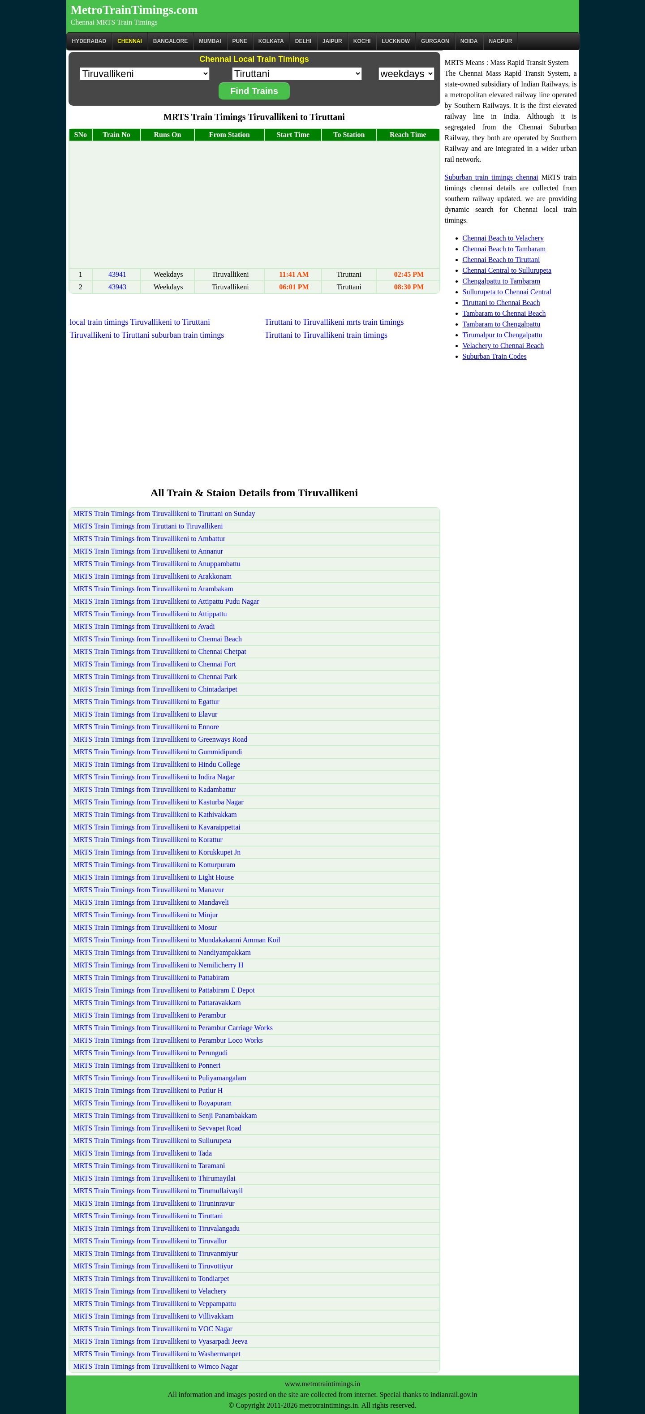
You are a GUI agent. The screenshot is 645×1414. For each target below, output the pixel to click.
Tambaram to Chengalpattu (502, 324)
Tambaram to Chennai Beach (504, 313)
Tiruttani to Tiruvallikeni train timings (326, 335)
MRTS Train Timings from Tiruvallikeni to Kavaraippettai (157, 827)
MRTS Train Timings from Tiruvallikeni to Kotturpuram (154, 864)
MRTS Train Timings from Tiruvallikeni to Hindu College (157, 764)
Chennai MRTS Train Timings (114, 22)
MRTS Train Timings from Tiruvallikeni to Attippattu (150, 614)
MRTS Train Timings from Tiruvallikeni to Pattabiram (151, 977)
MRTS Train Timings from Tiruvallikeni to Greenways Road (160, 739)
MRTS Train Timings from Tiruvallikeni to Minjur (146, 915)
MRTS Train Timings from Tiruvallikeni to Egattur (146, 701)
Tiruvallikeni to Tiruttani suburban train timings (147, 335)
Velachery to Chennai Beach (503, 345)
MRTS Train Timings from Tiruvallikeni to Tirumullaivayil (158, 1191)
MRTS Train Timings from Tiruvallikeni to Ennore (146, 727)
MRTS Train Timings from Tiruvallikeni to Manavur (148, 890)
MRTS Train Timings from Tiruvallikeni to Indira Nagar (154, 777)
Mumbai (210, 41)
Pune (239, 41)
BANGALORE (170, 41)
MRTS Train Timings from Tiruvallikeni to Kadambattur (154, 789)
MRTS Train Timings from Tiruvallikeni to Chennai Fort (154, 664)
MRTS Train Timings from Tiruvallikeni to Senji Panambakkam (165, 1115)
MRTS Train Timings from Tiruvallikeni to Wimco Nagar (155, 1366)
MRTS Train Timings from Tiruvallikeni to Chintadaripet (155, 689)
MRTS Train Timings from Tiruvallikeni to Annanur (148, 551)
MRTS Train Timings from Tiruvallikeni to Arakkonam (152, 576)
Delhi (303, 41)
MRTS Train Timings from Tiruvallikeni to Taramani (149, 1165)
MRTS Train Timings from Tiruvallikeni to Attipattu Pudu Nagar (166, 601)
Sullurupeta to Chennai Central (507, 292)
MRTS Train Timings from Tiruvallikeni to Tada (142, 1153)
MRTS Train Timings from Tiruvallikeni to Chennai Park (155, 676)
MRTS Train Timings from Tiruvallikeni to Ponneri (147, 1065)
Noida (469, 41)
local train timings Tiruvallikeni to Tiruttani (140, 322)
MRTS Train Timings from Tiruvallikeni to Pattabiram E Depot (164, 990)
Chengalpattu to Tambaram (502, 281)
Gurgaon (435, 41)
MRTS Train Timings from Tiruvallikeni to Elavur (145, 714)
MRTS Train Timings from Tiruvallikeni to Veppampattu (154, 1303)
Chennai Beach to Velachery (503, 238)
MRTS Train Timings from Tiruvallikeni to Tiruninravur (154, 1203)
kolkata (271, 41)
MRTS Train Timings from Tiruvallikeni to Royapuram (152, 1103)
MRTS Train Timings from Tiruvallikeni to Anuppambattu (157, 563)
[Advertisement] (254, 204)
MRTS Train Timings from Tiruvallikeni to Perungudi (150, 1053)
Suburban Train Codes (495, 356)
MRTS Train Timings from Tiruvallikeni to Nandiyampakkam (162, 952)
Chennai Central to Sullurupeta (507, 270)
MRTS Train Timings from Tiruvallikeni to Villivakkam (153, 1316)
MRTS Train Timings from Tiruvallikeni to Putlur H (148, 1090)
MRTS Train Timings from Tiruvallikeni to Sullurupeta (152, 1140)
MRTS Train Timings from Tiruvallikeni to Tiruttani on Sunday (164, 513)
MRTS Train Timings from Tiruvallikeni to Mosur (145, 927)
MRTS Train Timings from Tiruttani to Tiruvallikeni (148, 526)
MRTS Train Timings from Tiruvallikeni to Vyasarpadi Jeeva (160, 1341)
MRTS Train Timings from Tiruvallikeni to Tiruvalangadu (156, 1228)
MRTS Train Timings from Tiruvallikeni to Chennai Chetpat (159, 651)
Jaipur (332, 41)
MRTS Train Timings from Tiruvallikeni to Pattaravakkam (157, 1002)
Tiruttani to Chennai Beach (501, 302)
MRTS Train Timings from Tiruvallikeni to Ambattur (149, 538)
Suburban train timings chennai (491, 177)
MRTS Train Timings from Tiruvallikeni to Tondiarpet (151, 1278)
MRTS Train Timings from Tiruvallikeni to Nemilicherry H (158, 965)
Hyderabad (89, 41)
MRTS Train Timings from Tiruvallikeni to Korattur (148, 839)
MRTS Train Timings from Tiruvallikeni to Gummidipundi (157, 752)
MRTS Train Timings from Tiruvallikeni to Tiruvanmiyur (155, 1253)
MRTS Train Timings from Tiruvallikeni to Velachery (150, 1291)
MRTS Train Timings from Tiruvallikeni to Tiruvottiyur (153, 1266)
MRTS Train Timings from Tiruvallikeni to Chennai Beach (157, 639)
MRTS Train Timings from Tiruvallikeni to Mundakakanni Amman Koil (176, 940)
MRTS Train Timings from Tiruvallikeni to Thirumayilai (154, 1178)
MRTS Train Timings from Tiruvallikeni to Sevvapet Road (157, 1128)
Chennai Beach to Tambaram (504, 249)
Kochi (362, 41)
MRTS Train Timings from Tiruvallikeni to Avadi (144, 626)
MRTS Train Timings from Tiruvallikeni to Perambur (149, 1015)
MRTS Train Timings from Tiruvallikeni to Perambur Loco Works (168, 1040)
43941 (117, 274)
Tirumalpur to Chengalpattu (502, 335)
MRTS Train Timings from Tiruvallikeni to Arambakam (153, 589)
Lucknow (396, 41)
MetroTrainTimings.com (134, 10)
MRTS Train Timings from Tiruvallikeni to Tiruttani (148, 1216)
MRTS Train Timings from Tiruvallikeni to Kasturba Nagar (158, 802)
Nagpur (500, 41)
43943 (117, 287)
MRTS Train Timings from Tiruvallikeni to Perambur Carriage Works (173, 1027)
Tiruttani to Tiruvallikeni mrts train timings (334, 322)
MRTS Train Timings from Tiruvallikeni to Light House (153, 877)
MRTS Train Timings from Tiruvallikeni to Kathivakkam (155, 814)
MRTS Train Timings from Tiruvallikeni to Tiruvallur (150, 1241)
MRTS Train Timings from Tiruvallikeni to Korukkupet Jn (157, 852)
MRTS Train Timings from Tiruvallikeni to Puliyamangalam (160, 1078)
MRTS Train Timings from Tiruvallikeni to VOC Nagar (153, 1328)
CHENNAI (129, 41)
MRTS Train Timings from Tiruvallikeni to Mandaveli (151, 902)
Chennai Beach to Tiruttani (501, 259)
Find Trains (254, 91)
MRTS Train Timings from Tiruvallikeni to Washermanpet (157, 1354)
